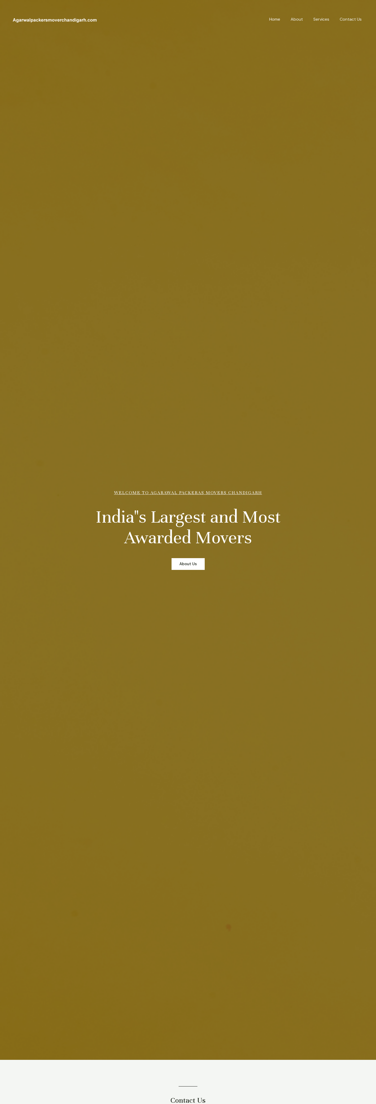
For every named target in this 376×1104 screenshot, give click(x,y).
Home (274, 19)
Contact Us (351, 19)
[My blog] (55, 19)
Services (321, 19)
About (297, 19)
